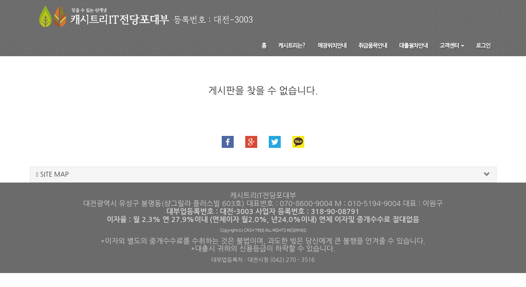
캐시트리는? (292, 46)
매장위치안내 (332, 46)
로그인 (483, 46)
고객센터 (452, 46)
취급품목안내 (373, 46)
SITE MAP (52, 174)
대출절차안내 (413, 46)
